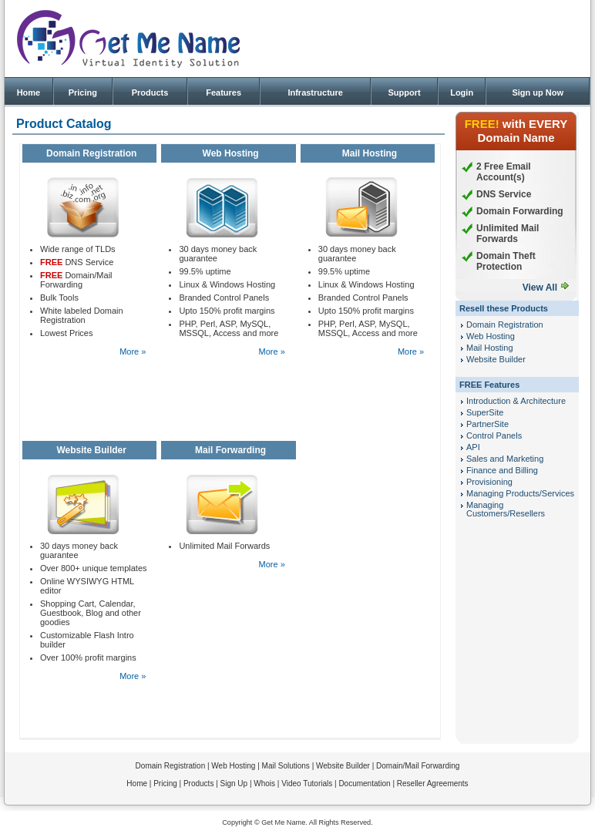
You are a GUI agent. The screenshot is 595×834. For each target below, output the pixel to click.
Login (461, 92)
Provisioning (489, 481)
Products (150, 92)
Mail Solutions (286, 766)
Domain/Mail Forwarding (417, 766)
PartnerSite (487, 424)
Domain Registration (504, 324)
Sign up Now (537, 92)
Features (223, 92)
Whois (264, 783)
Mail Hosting (489, 347)
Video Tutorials (306, 783)
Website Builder (496, 359)
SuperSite (484, 412)
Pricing (83, 92)
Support (404, 92)
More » (132, 351)
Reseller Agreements (433, 783)
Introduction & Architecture (516, 400)
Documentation (364, 783)
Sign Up (234, 783)
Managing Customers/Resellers (505, 509)
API (473, 447)
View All (540, 287)
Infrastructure (315, 92)
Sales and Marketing (504, 458)
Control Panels (494, 435)
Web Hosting (490, 336)
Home (29, 92)
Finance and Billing (502, 470)
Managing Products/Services (520, 493)
